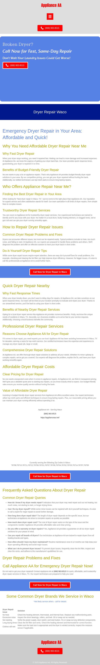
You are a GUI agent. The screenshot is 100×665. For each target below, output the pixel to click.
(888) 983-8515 (50, 414)
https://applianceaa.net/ (50, 418)
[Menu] (50, 16)
